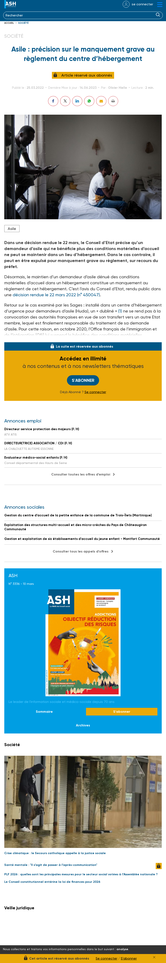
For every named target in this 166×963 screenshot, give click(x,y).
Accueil (9, 23)
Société (23, 23)
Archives (83, 725)
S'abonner (83, 380)
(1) (119, 311)
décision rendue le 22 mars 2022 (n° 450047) (56, 294)
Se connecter (95, 392)
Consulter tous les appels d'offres (81, 551)
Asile (12, 228)
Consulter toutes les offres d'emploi (80, 474)
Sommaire (44, 712)
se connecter (142, 4)
